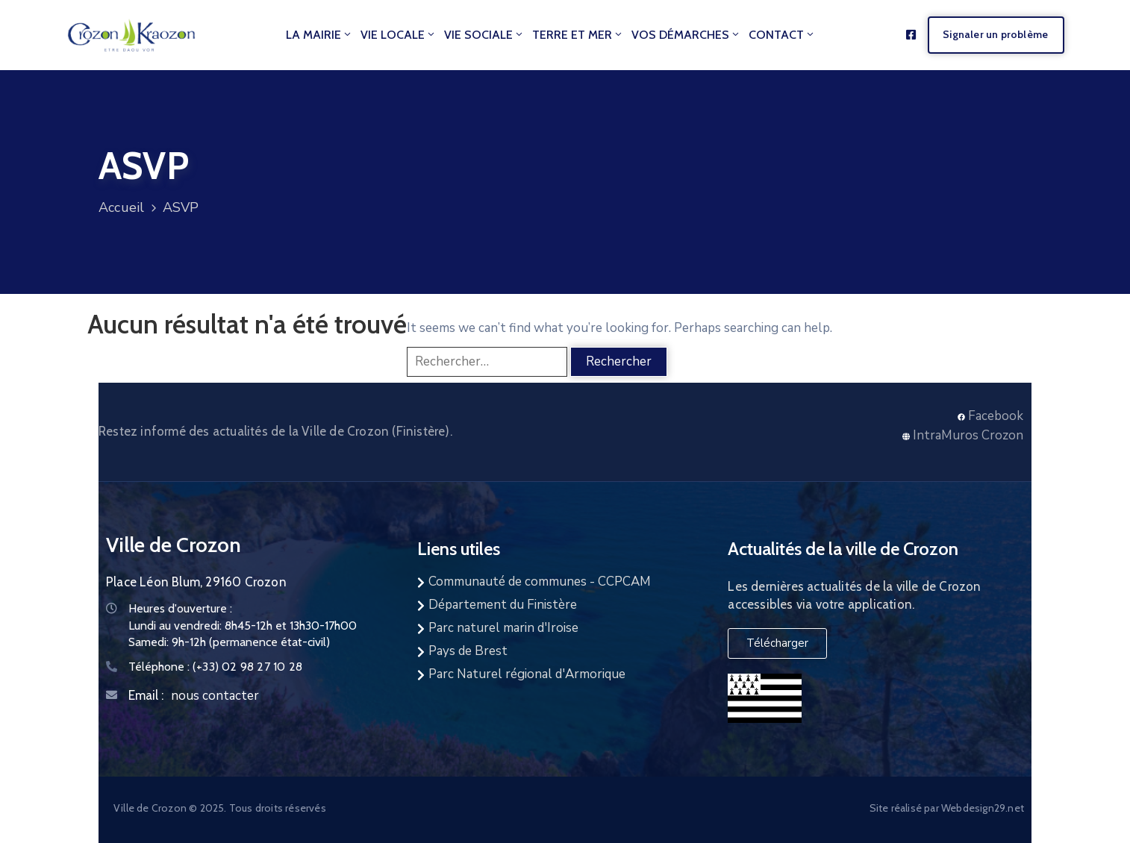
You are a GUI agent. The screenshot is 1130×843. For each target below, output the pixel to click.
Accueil (121, 207)
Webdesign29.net (982, 808)
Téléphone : (215, 666)
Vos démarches (686, 35)
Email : (145, 695)
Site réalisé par (905, 808)
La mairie (319, 35)
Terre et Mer (578, 35)
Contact (782, 35)
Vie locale (398, 35)
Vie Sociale (484, 35)
